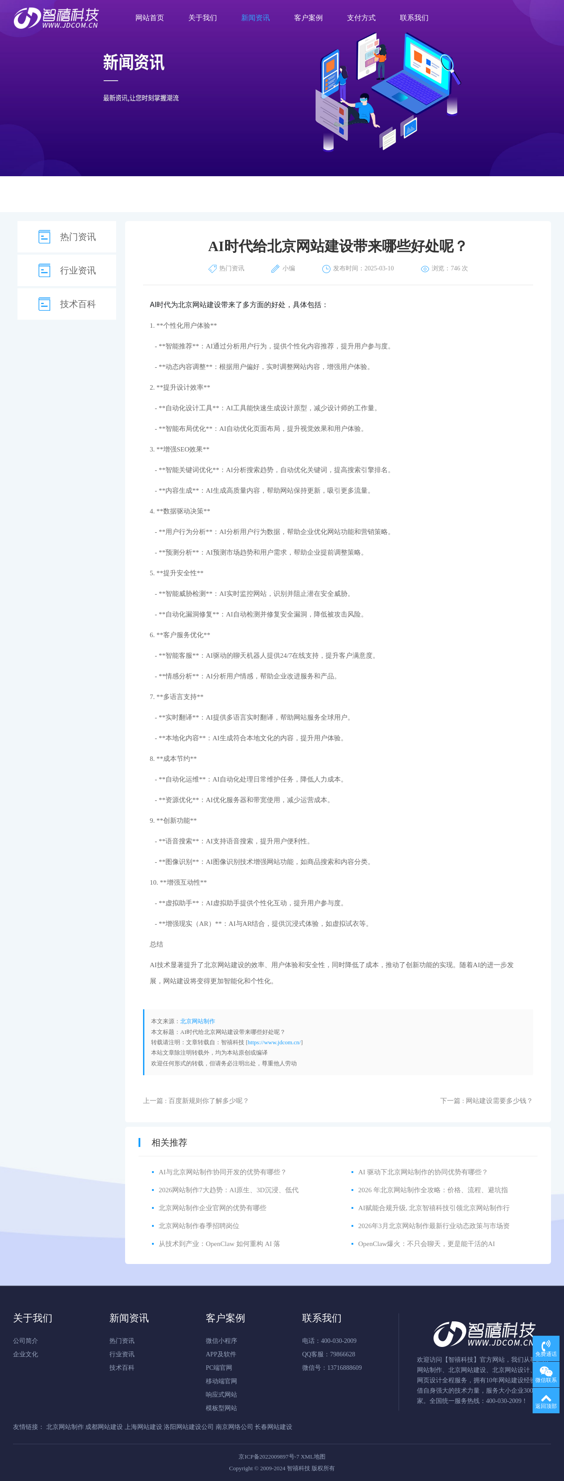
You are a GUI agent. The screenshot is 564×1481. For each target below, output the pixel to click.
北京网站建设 (199, 304)
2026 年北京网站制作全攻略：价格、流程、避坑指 (433, 1190)
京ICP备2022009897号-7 (269, 1456)
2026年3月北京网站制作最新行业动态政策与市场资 (434, 1225)
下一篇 (486, 1100)
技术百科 (78, 304)
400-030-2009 (503, 1401)
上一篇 (196, 1100)
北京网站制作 (197, 1021)
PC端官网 (219, 1367)
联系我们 (414, 18)
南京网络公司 (235, 1427)
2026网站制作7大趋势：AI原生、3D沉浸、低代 (229, 1190)
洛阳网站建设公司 (190, 1427)
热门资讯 (78, 237)
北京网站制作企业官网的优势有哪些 (212, 1208)
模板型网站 (221, 1408)
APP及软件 (221, 1354)
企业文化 (25, 1354)
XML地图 (313, 1456)
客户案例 (308, 18)
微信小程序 (221, 1341)
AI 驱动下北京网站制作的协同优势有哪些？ (423, 1172)
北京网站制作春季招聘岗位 (199, 1225)
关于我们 (202, 18)
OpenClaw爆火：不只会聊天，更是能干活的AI (426, 1243)
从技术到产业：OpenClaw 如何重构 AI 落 (219, 1243)
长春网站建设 (273, 1427)
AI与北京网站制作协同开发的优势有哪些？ (223, 1172)
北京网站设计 (511, 1370)
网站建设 (511, 1380)
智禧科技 (460, 1359)
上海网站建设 (144, 1427)
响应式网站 (221, 1394)
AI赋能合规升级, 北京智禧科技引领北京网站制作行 (434, 1208)
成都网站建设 (105, 1427)
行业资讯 (78, 270)
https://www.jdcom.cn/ (274, 1042)
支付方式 (361, 18)
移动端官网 (221, 1381)
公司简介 (25, 1341)
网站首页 (149, 18)
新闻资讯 (255, 18)
